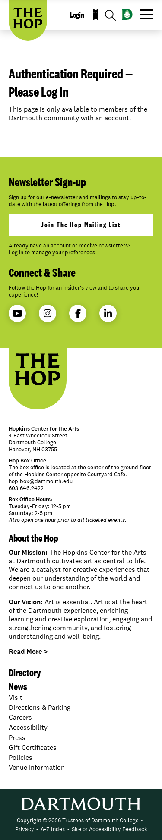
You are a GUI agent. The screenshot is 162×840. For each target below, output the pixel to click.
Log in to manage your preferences (52, 252)
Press (17, 737)
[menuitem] (78, 820)
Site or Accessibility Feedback (109, 829)
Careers (20, 717)
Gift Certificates (33, 747)
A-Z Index (53, 829)
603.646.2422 (26, 488)
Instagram (47, 313)
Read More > (28, 651)
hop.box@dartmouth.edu (41, 481)
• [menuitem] (142, 820)
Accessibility (28, 727)
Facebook (78, 313)
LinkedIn (108, 313)
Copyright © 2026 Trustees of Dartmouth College (78, 820)
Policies (20, 757)
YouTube (17, 313)
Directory (25, 672)
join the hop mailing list (81, 224)
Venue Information (37, 767)
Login (77, 15)
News (18, 686)
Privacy (24, 829)
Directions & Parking (39, 707)
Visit (15, 697)
